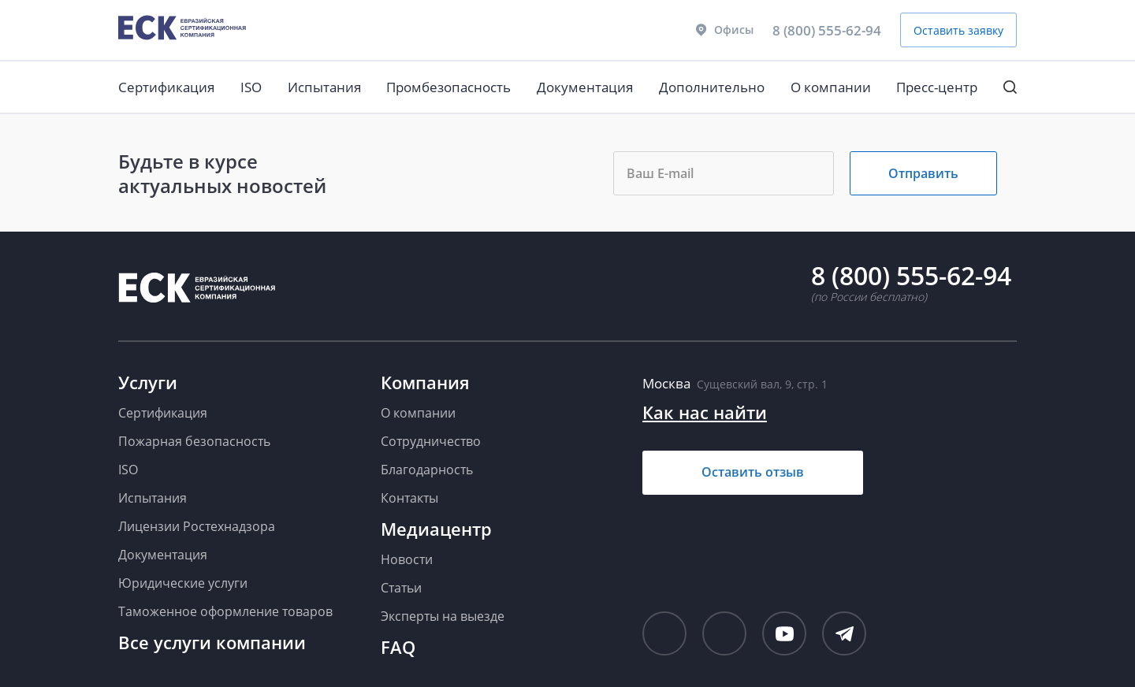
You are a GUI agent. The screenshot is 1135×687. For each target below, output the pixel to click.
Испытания (324, 87)
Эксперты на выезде (442, 616)
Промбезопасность (448, 87)
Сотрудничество (431, 441)
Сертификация (166, 87)
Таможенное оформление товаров (225, 611)
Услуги (147, 382)
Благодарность (427, 469)
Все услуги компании (212, 642)
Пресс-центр (936, 87)
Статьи (401, 587)
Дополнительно (712, 87)
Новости (407, 559)
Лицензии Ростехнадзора (196, 526)
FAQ (398, 646)
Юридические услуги (182, 583)
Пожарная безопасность (194, 441)
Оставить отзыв (752, 472)
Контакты (409, 498)
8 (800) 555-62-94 (826, 30)
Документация (585, 87)
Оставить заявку (958, 30)
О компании (831, 87)
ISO (251, 87)
